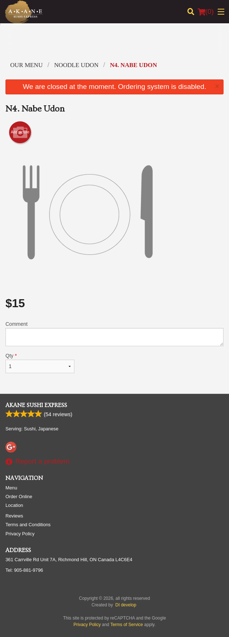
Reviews (14, 516)
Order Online (18, 496)
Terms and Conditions (28, 524)
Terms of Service (126, 624)
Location (14, 505)
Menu (11, 488)
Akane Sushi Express (36, 405)
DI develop (125, 604)
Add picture (20, 132)
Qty (39, 363)
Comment (114, 333)
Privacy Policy (20, 533)
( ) (206, 11)
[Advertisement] (114, 45)
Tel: (24, 570)
